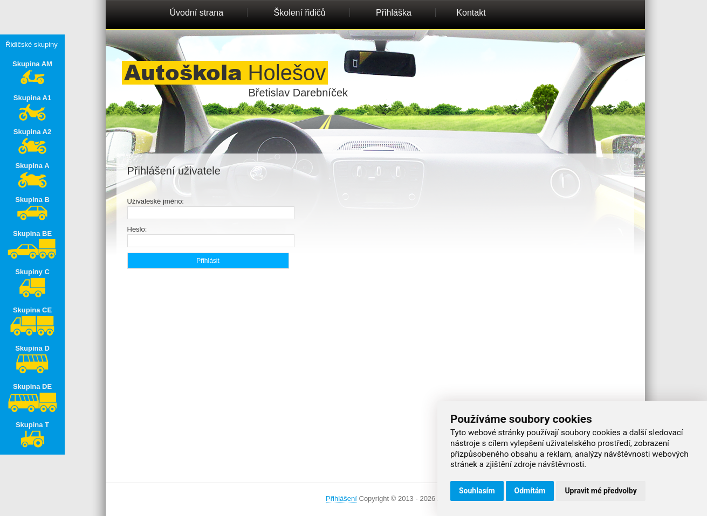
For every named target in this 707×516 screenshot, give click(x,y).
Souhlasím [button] (477, 490)
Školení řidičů (300, 12)
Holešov (225, 73)
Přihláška (393, 12)
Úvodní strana (197, 12)
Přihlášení (341, 498)
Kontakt (470, 12)
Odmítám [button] (530, 490)
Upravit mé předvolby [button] (600, 490)
